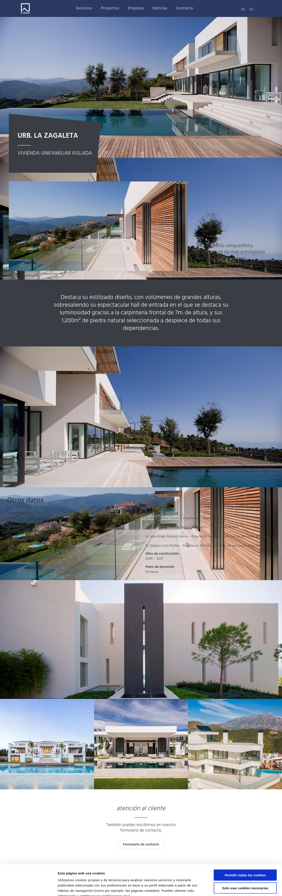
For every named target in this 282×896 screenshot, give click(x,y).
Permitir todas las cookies (245, 848)
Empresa (136, 8)
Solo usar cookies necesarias (245, 861)
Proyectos (110, 8)
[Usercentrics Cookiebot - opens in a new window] (28, 887)
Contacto (184, 8)
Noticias (159, 8)
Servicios (84, 8)
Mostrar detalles (237, 887)
